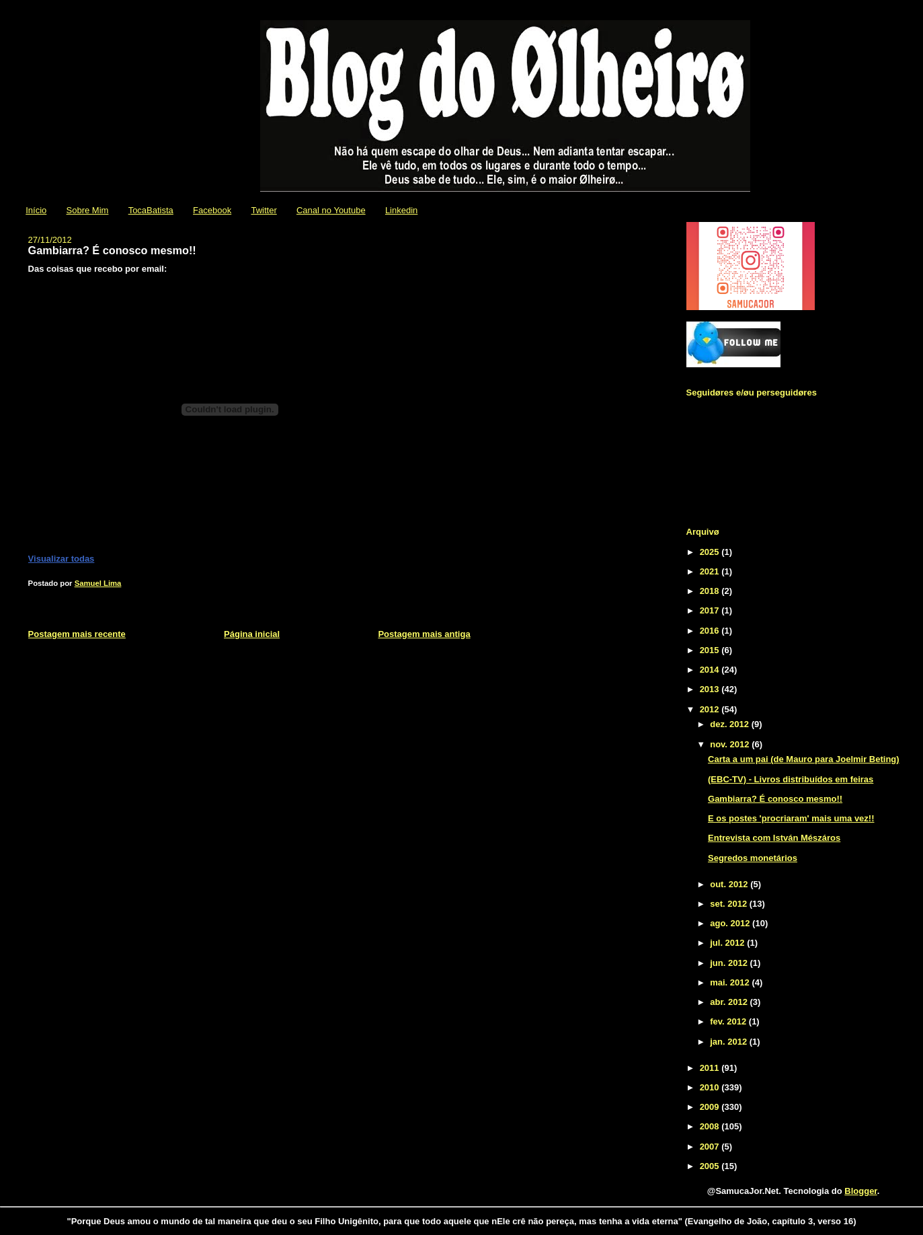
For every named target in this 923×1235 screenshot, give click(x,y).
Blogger (860, 1191)
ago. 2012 (731, 923)
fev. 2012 (729, 1021)
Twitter (263, 210)
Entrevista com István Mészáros (774, 838)
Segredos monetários (752, 858)
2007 (711, 1147)
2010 (711, 1087)
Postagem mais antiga (424, 634)
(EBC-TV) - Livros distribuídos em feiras (790, 779)
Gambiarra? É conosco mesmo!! (775, 799)
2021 (711, 571)
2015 (711, 650)
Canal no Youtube (331, 210)
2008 (711, 1126)
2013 (711, 689)
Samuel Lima (98, 583)
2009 (711, 1107)
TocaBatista (150, 210)
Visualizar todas (61, 559)
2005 (711, 1166)
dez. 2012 (730, 724)
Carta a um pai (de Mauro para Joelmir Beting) (803, 759)
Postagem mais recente (77, 634)
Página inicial (252, 634)
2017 (711, 610)
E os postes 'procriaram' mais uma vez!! (791, 818)
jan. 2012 (730, 1042)
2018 (711, 591)
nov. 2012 (731, 744)
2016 (711, 631)
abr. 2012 (730, 1002)
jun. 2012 (730, 963)
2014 (711, 670)
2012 (711, 709)
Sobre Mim (88, 210)
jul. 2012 (728, 943)
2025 (711, 552)
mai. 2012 (731, 982)
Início (36, 210)
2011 (711, 1068)
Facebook (212, 210)
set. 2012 (730, 904)
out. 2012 (730, 884)
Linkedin (401, 210)
